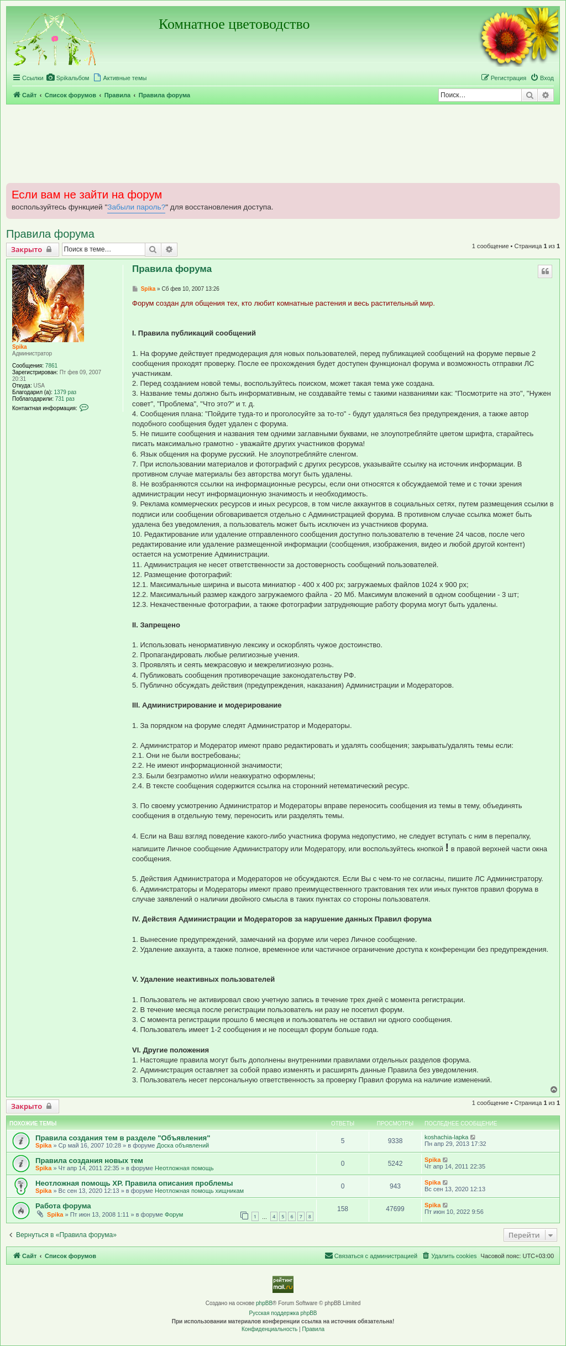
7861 (51, 366)
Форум (174, 1214)
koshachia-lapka (446, 1137)
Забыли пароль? (136, 207)
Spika (19, 347)
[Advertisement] (283, 143)
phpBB (264, 1303)
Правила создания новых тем (89, 1160)
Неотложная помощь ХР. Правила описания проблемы (134, 1183)
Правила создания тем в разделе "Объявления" (122, 1138)
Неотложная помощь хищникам (199, 1190)
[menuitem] (68, 78)
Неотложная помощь (184, 1168)
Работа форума (63, 1206)
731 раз (65, 399)
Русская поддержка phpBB (283, 1313)
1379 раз (65, 392)
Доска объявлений (182, 1145)
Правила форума (50, 234)
